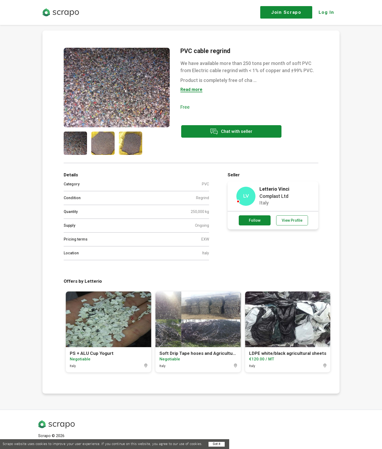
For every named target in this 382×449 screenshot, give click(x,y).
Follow (255, 220)
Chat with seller (228, 132)
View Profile (292, 220)
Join (286, 12)
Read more (191, 90)
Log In (326, 12)
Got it (216, 444)
